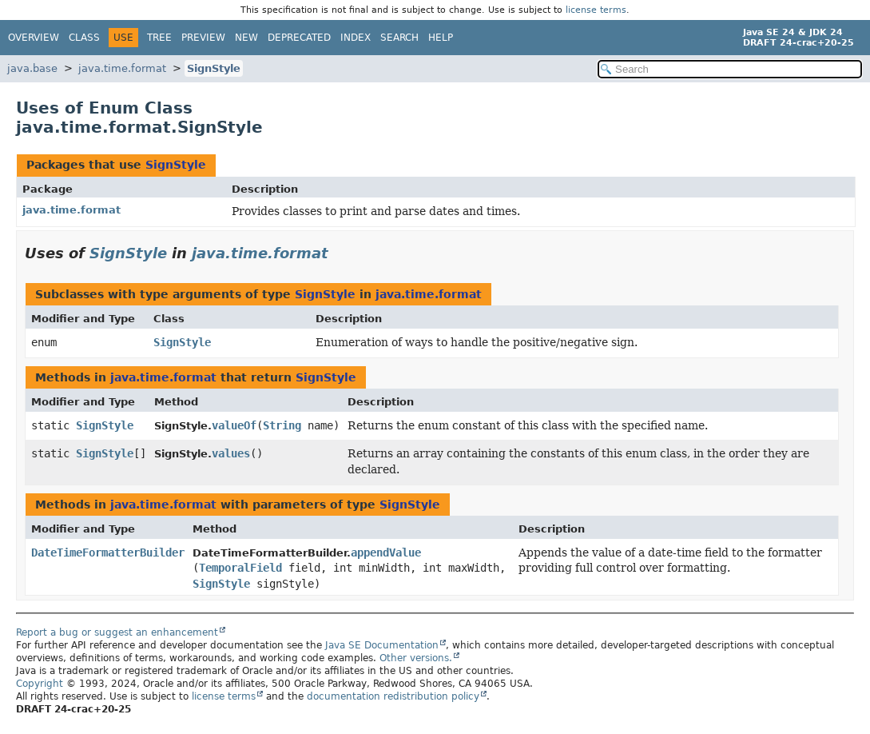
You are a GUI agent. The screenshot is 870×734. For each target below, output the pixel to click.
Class (84, 37)
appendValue (386, 552)
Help (440, 37)
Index (355, 37)
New (246, 37)
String (282, 425)
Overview (33, 37)
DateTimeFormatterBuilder (108, 552)
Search (399, 37)
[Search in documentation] (730, 69)
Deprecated (299, 37)
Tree (159, 37)
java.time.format (122, 68)
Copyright (39, 683)
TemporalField (240, 567)
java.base (32, 68)
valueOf (234, 425)
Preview (203, 37)
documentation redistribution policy (393, 696)
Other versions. (415, 658)
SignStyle (213, 68)
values (231, 453)
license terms (596, 10)
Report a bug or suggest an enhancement (117, 632)
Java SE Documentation (382, 645)
